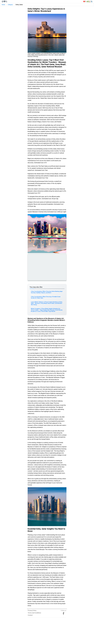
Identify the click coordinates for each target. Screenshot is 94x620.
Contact (30, 615)
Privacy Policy (32, 610)
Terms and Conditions (34, 613)
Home (3, 4)
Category (10, 4)
